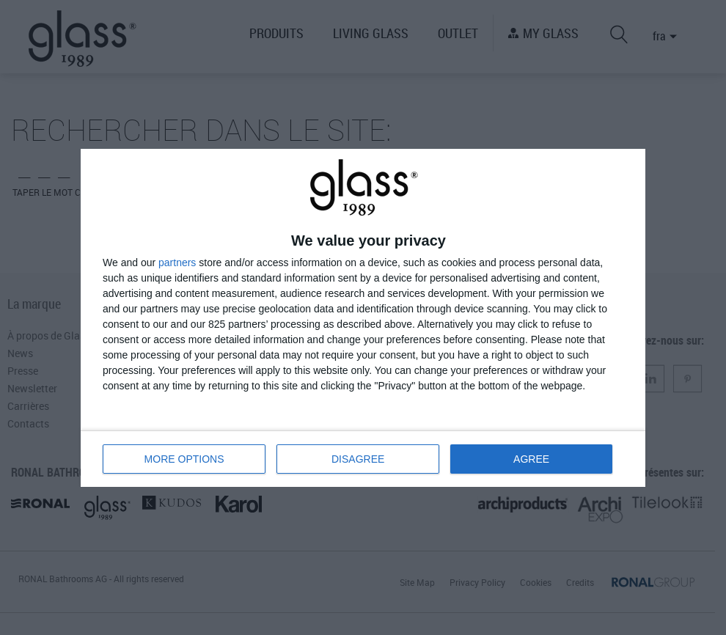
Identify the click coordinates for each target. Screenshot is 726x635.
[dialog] (363, 318)
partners (177, 262)
